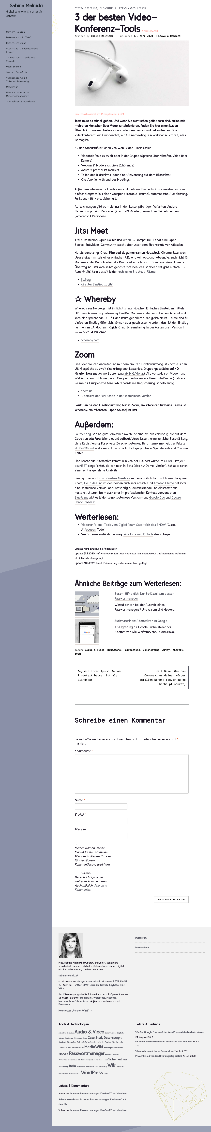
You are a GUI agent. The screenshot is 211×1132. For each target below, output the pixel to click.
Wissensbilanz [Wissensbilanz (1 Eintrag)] (74, 1074)
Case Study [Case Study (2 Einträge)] (95, 1038)
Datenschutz (142, 947)
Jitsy (166, 649)
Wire (61, 988)
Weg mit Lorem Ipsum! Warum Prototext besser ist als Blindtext (99, 675)
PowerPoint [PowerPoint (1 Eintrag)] (63, 1060)
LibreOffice (75, 1001)
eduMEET (81, 466)
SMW (86, 985)
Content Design (15, 31)
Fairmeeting (83, 434)
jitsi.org (86, 280)
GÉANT (168, 461)
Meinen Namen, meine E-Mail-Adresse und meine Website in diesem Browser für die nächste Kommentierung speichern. (93, 856)
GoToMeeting (93, 483)
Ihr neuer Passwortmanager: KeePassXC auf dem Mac (163, 1041)
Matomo (63, 1001)
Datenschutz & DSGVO (18, 37)
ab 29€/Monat (84, 448)
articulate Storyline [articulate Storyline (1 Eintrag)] (66, 1033)
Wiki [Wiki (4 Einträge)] (112, 1065)
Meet (91, 502)
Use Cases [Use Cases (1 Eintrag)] (80, 1066)
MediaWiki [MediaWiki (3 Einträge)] (93, 1046)
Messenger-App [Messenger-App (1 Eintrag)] (110, 1048)
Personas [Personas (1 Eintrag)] (108, 1054)
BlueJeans (81, 497)
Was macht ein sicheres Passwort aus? (155, 1051)
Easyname (64, 1004)
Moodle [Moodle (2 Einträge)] (63, 1054)
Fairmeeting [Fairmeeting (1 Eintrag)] (71, 1042)
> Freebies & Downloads (20, 101)
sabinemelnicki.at (68, 975)
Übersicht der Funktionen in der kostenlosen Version (116, 396)
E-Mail (80, 814)
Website (80, 829)
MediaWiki (86, 997)
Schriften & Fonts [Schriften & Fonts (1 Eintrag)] (91, 1060)
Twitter (77, 985)
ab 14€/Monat (134, 373)
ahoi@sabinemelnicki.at (90, 981)
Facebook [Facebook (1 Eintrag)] (62, 1042)
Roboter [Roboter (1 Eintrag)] (80, 1060)
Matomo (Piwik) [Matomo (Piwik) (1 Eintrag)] (78, 1048)
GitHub (104, 985)
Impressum (141, 937)
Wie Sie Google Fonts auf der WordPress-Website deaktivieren (169, 1032)
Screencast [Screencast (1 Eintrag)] (103, 1060)
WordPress (99, 997)
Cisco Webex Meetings (114, 478)
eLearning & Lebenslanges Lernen (22, 50)
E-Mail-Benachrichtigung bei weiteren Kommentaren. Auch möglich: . (91, 881)
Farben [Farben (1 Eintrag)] (80, 1042)
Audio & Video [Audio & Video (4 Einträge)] (89, 1032)
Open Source (13, 66)
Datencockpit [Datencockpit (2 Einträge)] (112, 1038)
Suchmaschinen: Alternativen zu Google (141, 621)
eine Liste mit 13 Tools (138, 534)
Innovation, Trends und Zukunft (20, 59)
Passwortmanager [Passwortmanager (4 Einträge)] (87, 1053)
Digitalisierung (16, 42)
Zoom (78, 653)
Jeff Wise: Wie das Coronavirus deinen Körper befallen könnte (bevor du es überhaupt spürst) (162, 677)
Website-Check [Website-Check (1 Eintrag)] (92, 1066)
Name (80, 800)
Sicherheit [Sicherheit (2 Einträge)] (115, 1059)
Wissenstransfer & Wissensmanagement (17, 94)
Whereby (178, 649)
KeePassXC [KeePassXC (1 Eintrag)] (63, 1048)
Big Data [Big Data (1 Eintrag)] (120, 1033)
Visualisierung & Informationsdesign (18, 79)
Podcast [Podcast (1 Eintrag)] (116, 1054)
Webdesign (12, 86)
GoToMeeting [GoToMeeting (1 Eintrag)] (88, 1042)
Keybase (114, 985)
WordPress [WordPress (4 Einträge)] (92, 1072)
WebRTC (129, 240)
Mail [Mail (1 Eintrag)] (69, 1048)
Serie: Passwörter (17, 72)
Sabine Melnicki (26, 5)
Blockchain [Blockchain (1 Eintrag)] (69, 1038)
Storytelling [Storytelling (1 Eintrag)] (63, 1066)
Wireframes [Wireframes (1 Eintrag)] (63, 1074)
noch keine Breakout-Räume (137, 272)
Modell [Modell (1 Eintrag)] (120, 1048)
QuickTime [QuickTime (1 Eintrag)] (72, 1060)
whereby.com (90, 340)
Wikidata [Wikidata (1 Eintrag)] (120, 1066)
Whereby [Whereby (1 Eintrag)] (103, 1066)
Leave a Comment (169, 36)
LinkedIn (94, 985)
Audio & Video (94, 649)
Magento (111, 997)
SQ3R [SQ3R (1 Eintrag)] (124, 1060)
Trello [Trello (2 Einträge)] (72, 1066)
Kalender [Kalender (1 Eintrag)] (119, 1042)
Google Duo (157, 497)
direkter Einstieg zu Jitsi (97, 284)
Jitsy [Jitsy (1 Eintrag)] (113, 1042)
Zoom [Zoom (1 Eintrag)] (105, 1074)
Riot (122, 985)
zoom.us (86, 391)
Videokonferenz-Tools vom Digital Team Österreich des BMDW (123, 525)
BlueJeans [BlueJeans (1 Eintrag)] (78, 1038)
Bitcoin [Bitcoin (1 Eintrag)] (61, 1038)
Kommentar (83, 751)
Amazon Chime (164, 483)
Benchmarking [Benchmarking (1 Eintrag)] (110, 1033)
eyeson (91, 529)
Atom (86, 1001)
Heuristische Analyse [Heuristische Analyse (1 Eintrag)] (102, 1042)
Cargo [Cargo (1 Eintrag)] (85, 1038)
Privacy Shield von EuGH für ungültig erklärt (158, 1055)
